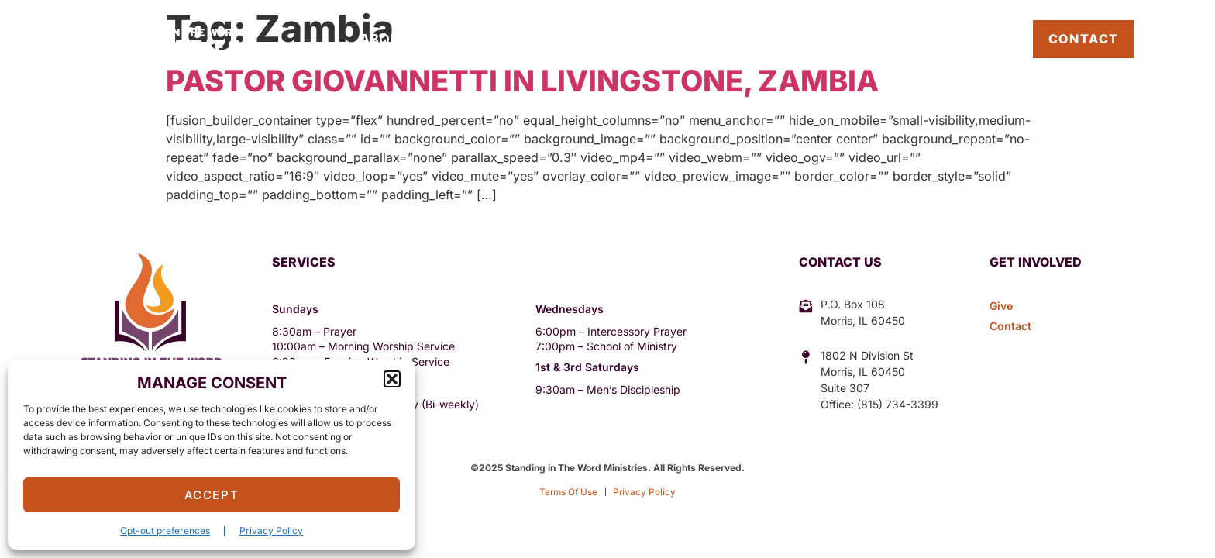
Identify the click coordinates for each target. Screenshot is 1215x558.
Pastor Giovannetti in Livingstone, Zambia (522, 80)
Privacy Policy (271, 530)
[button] (392, 379)
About (384, 39)
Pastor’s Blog (961, 38)
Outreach (479, 39)
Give (755, 39)
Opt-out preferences (165, 530)
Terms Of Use (568, 492)
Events (577, 39)
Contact (1083, 38)
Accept (211, 494)
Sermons (671, 39)
